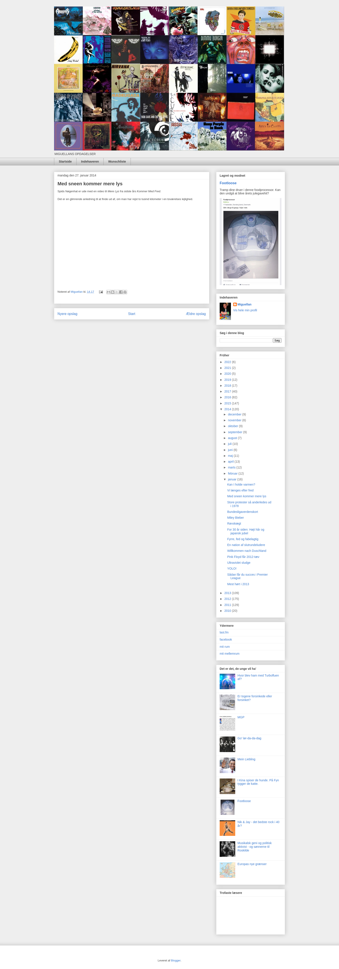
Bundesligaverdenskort (242, 512)
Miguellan (245, 304)
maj (230, 455)
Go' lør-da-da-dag (249, 738)
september (235, 432)
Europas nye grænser (252, 864)
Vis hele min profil (245, 310)
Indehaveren (90, 161)
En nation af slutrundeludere (246, 545)
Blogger (176, 960)
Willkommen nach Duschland (246, 550)
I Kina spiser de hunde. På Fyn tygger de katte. (258, 782)
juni (230, 450)
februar (233, 473)
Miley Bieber (235, 517)
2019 (228, 379)
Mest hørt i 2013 (238, 584)
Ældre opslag (196, 314)
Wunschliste (117, 161)
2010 (228, 610)
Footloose (228, 183)
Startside (65, 161)
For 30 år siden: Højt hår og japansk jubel (245, 531)
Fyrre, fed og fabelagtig (242, 539)
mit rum (225, 646)
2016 (228, 397)
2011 (228, 605)
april (231, 461)
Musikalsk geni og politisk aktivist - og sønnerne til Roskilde (255, 846)
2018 (228, 385)
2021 (228, 368)
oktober (233, 426)
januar (232, 479)
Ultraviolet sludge (238, 562)
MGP (241, 717)
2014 (228, 409)
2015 (228, 403)
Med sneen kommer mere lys (246, 496)
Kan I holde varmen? (241, 484)
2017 (228, 391)
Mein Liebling (247, 759)
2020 (228, 373)
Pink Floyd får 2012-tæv (243, 557)
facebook (226, 639)
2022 (228, 362)
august (233, 438)
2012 (228, 599)
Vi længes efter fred (240, 490)
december (235, 414)
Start (131, 314)
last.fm (224, 632)
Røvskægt (234, 523)
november (235, 420)
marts (232, 467)
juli (230, 444)
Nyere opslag (67, 314)
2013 (228, 593)
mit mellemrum (230, 653)
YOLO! (232, 568)
